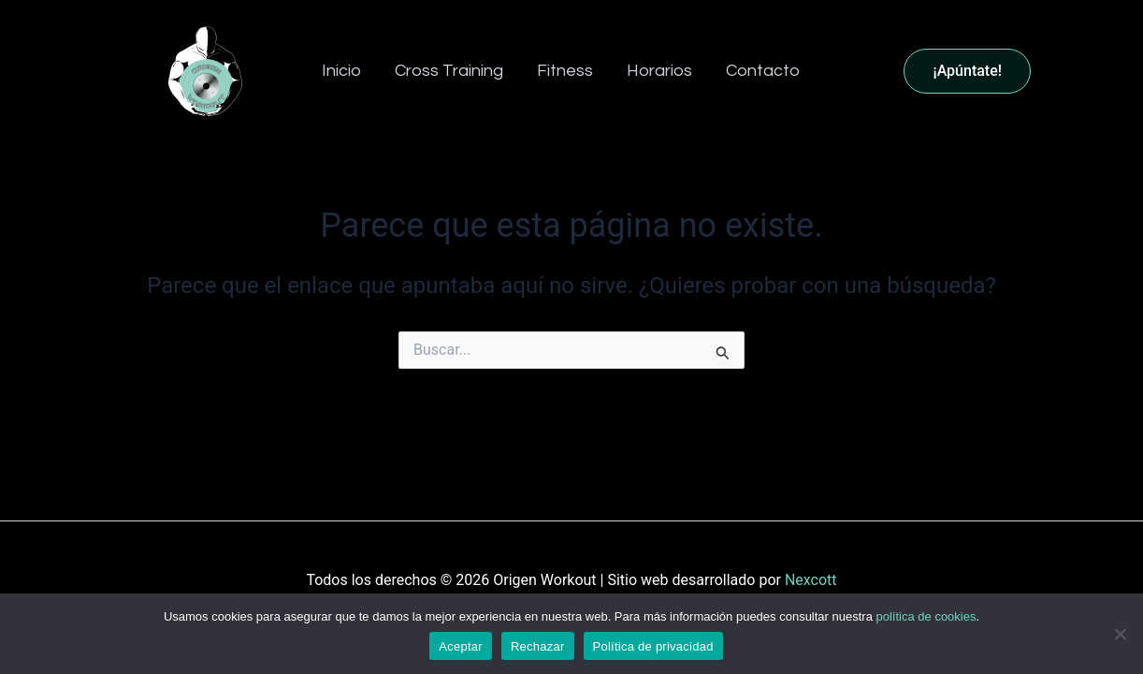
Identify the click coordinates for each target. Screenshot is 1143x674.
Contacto (763, 71)
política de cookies (926, 616)
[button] (1014, 71)
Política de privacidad (653, 646)
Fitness (565, 71)
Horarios (659, 71)
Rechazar (538, 646)
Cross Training (449, 71)
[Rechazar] (1119, 633)
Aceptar (461, 646)
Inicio (341, 71)
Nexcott (811, 580)
